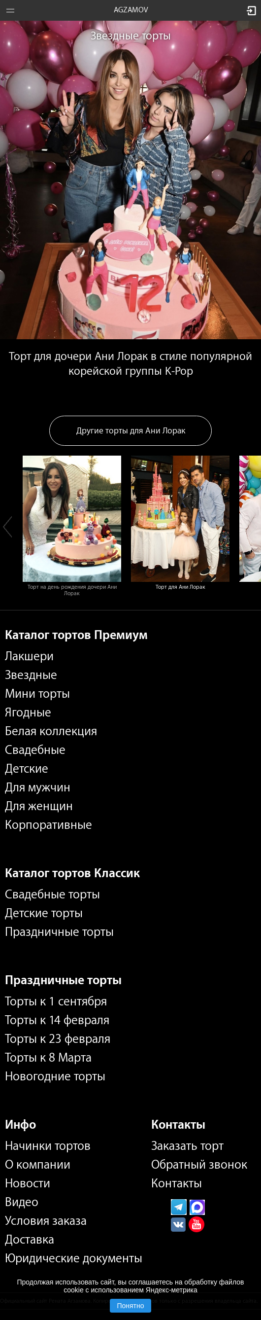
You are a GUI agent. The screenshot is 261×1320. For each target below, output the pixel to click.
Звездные (31, 675)
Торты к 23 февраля (57, 1039)
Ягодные (28, 712)
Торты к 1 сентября (56, 1001)
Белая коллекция (51, 731)
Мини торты (37, 694)
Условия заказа (46, 1221)
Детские (26, 769)
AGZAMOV (131, 10)
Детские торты (44, 913)
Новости (27, 1183)
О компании (37, 1165)
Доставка (29, 1240)
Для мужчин (37, 787)
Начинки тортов (48, 1146)
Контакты (176, 1183)
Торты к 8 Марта (48, 1058)
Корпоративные (48, 825)
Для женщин (39, 806)
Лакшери (29, 656)
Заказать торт (187, 1146)
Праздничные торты (59, 932)
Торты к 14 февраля (57, 1020)
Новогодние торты (55, 1076)
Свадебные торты (52, 894)
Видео (21, 1202)
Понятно (130, 1306)
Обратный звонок (199, 1165)
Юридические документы (73, 1258)
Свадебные (35, 750)
